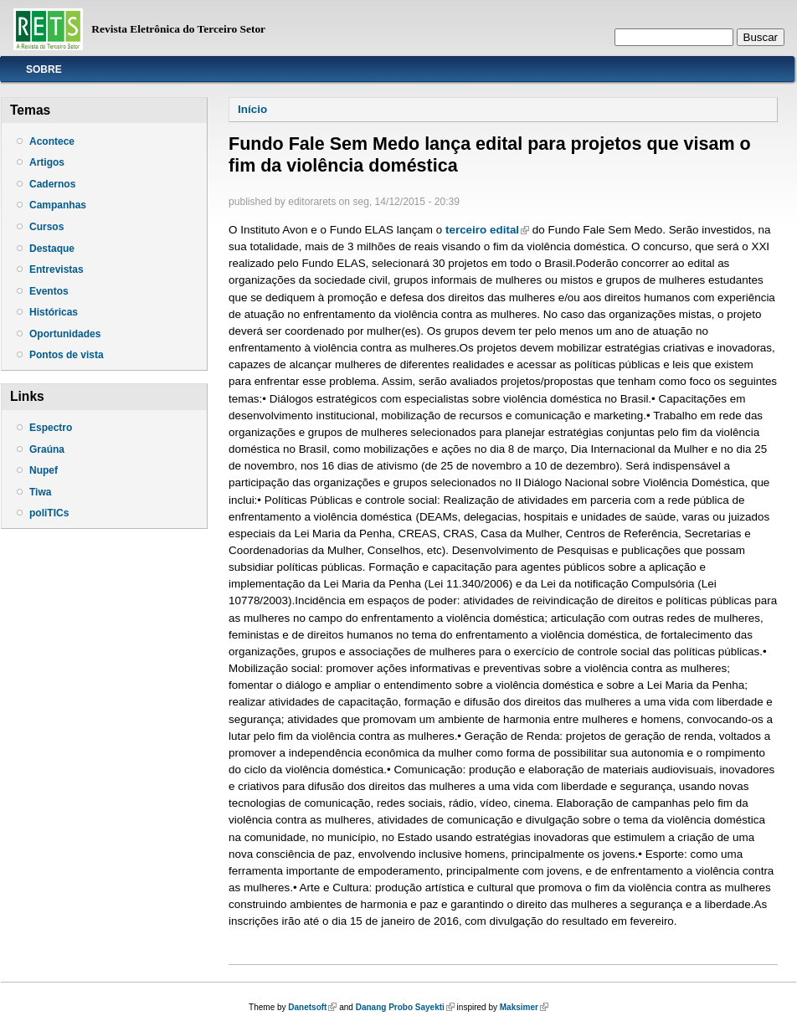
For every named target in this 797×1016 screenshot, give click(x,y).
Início (252, 109)
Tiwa (40, 492)
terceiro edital (487, 229)
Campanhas (57, 205)
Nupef (43, 470)
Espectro (50, 428)
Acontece (52, 141)
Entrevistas (56, 269)
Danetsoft (312, 1007)
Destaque (52, 248)
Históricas (53, 312)
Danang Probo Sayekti (405, 1007)
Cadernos (52, 184)
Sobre (44, 69)
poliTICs (49, 513)
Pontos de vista (66, 355)
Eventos (49, 291)
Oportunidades (64, 334)
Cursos (46, 227)
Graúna (46, 449)
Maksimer (524, 1007)
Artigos (46, 162)
